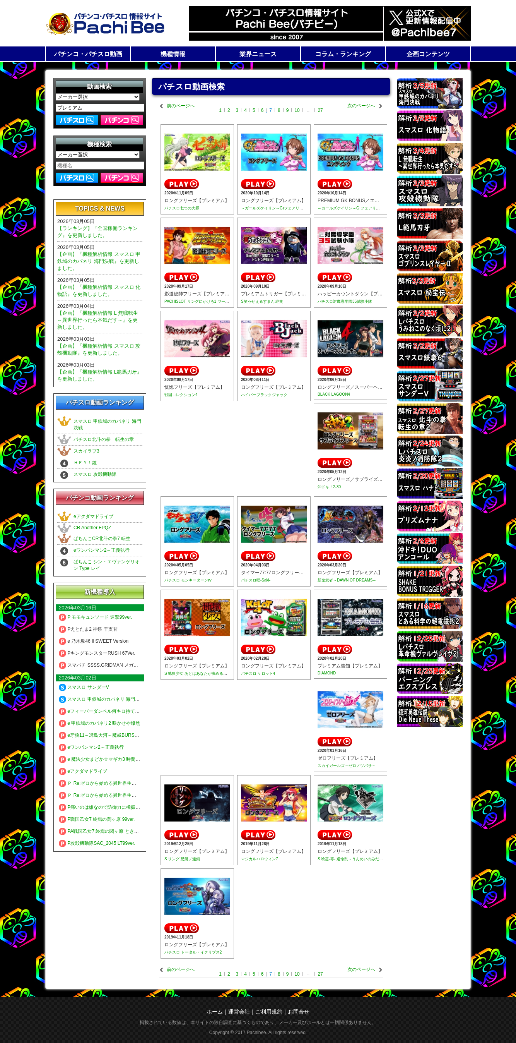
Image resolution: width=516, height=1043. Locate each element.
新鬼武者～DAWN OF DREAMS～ (347, 580)
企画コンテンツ (428, 54)
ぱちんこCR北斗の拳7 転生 (101, 538)
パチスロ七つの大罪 (181, 208)
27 (320, 110)
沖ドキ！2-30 (329, 487)
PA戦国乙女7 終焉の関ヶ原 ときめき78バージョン (115, 831)
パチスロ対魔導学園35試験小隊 (345, 301)
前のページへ (181, 105)
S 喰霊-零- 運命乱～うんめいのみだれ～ (352, 859)
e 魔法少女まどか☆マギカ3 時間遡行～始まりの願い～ (120, 759)
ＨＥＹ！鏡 (85, 462)
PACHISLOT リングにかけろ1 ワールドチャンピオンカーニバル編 (221, 301)
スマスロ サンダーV (84, 687)
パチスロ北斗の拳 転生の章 (103, 439)
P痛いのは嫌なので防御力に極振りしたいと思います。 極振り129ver (135, 807)
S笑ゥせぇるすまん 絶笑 (262, 301)
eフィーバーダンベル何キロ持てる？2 (103, 711)
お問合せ (298, 1012)
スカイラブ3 (86, 451)
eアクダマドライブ (93, 516)
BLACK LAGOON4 (334, 394)
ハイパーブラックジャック (264, 395)
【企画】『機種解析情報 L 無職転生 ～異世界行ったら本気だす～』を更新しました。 (97, 320)
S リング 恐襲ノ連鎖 (182, 859)
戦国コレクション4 (181, 395)
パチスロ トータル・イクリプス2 (193, 952)
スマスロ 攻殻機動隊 (94, 474)
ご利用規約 (268, 1012)
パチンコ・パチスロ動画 (88, 54)
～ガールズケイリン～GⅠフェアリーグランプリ (282, 208)
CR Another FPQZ (92, 527)
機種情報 (173, 54)
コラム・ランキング (343, 54)
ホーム (215, 1012)
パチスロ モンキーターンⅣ (188, 580)
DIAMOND (327, 673)
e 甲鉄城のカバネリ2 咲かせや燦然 (99, 723)
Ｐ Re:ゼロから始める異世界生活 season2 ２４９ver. (118, 783)
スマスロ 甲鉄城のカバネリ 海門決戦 (101, 699)
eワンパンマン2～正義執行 (101, 550)
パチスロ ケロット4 (258, 673)
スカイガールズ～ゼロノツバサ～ (347, 765)
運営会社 (239, 1012)
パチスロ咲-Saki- (255, 580)
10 (296, 110)
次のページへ (361, 105)
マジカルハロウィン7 (259, 859)
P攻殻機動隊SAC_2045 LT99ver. (97, 843)
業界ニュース (258, 54)
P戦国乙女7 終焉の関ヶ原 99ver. (97, 819)
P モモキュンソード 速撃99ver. (95, 617)
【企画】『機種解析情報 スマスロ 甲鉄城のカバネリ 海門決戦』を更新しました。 (98, 261)
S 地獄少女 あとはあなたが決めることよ (199, 673)
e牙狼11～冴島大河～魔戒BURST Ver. (103, 735)
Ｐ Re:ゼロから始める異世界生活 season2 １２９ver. (118, 795)
